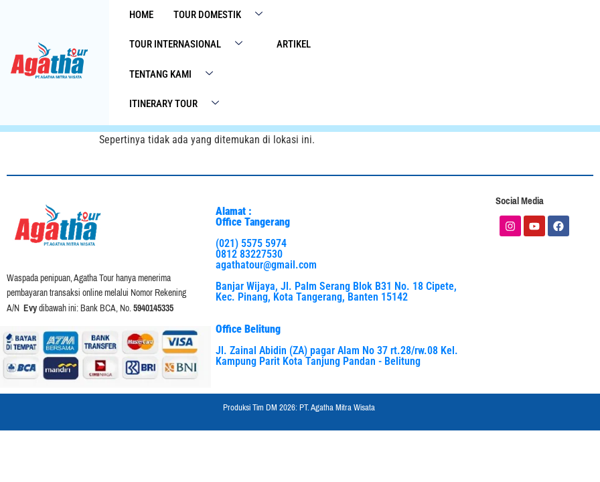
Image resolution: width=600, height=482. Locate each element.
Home (141, 15)
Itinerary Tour (179, 104)
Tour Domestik (223, 15)
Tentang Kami (176, 74)
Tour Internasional (190, 45)
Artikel (294, 45)
